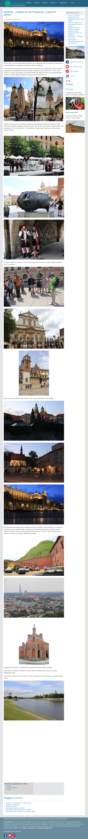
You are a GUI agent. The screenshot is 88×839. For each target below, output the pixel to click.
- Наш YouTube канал (74, 66)
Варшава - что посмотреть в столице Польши (18, 803)
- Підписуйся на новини (74, 62)
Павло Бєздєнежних (72, 112)
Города (9, 789)
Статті (36, 3)
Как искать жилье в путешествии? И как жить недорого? (75, 32)
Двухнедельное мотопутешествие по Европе (18, 809)
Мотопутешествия (12, 787)
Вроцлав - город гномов (12, 804)
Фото (44, 3)
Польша (9, 786)
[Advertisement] (34, 734)
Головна (28, 3)
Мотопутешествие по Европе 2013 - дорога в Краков (20, 811)
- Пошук (70, 76)
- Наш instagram (72, 71)
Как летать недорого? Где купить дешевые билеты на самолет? (75, 24)
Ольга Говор (69, 89)
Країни (53, 3)
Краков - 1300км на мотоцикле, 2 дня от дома (30, 13)
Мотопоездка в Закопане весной (15, 808)
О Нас (72, 3)
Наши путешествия (11, 806)
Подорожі (62, 3)
